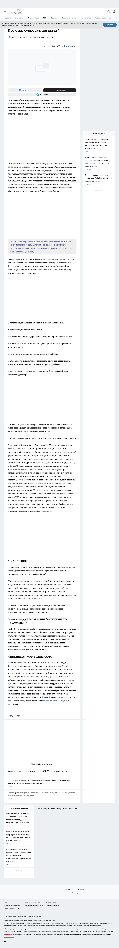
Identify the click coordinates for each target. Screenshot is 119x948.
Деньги (12, 37)
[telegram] (19, 715)
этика (22, 37)
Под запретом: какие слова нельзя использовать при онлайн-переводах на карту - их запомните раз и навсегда (42, 783)
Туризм (54, 18)
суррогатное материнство (41, 37)
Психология (86, 18)
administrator (69, 46)
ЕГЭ (44, 18)
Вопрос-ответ (33, 18)
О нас (6, 903)
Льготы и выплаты (103, 18)
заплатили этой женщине (54, 700)
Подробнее (110, 931)
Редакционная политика (12, 905)
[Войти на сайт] (114, 11)
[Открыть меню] (5, 11)
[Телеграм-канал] (42, 94)
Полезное (19, 18)
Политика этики (51, 903)
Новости (7, 18)
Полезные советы (69, 18)
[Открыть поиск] (108, 11)
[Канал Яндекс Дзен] (59, 90)
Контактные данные (52, 905)
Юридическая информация (34, 905)
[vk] (11, 715)
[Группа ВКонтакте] (24, 90)
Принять (110, 25)
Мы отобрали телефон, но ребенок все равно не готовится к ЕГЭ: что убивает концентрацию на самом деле (42, 796)
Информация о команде (33, 903)
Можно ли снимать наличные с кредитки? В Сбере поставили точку (42, 773)
